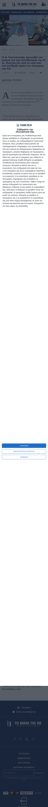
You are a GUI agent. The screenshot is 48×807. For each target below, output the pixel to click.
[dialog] (24, 403)
